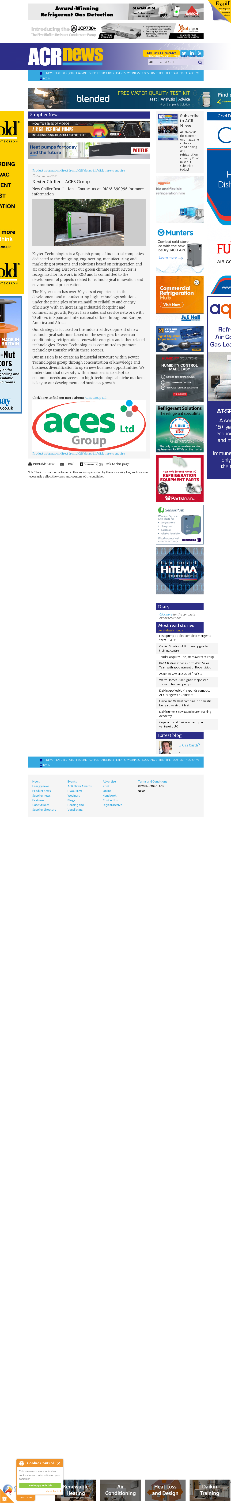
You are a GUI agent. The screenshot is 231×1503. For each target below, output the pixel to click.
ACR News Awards (80, 786)
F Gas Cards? (189, 745)
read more (26, 1497)
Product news (41, 791)
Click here (165, 614)
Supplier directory (101, 73)
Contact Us (110, 800)
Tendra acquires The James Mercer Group (186, 657)
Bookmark (90, 464)
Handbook (110, 795)
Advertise (157, 73)
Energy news (40, 786)
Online (107, 791)
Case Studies (40, 805)
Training (81, 73)
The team (172, 73)
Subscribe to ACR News (190, 120)
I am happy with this (39, 1485)
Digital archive (189, 73)
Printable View (43, 464)
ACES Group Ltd (95, 397)
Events (120, 73)
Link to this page (117, 464)
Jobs (71, 73)
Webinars (133, 73)
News (49, 73)
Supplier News (45, 114)
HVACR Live (75, 791)
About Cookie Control (21, 1463)
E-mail (69, 464)
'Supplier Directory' (190, 55)
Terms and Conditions (152, 781)
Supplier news (41, 795)
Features (61, 73)
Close (59, 1463)
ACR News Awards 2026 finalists (180, 673)
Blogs (145, 73)
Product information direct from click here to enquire (78, 170)
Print (106, 786)
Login (44, 79)
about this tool (53, 1491)
